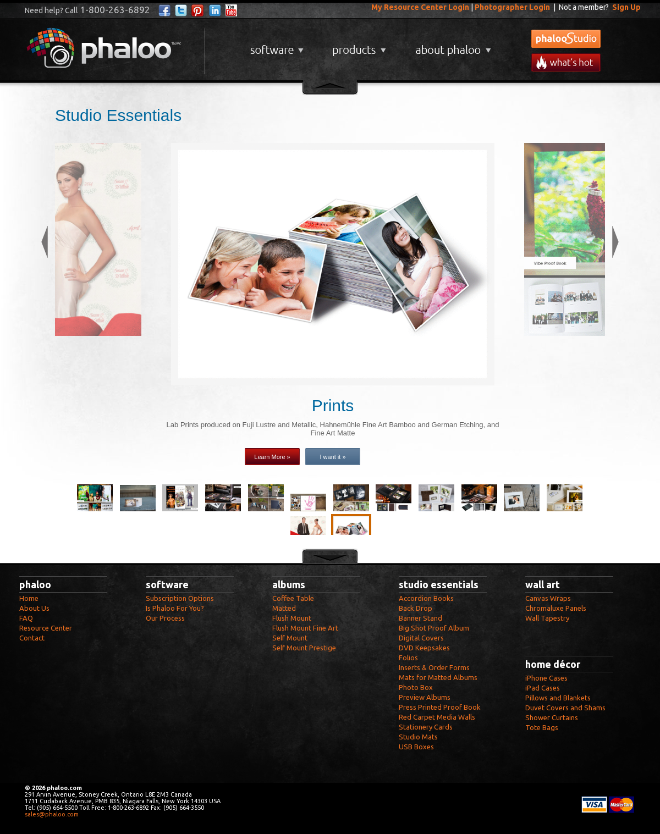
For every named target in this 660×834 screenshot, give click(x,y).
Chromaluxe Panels (555, 608)
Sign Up (626, 7)
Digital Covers (421, 638)
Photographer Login (512, 7)
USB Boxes (416, 746)
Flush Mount (291, 618)
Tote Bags (541, 727)
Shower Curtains (551, 717)
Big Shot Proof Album (434, 628)
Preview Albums (424, 697)
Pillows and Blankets (558, 698)
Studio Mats (418, 737)
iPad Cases (542, 688)
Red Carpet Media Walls (437, 717)
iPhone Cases (546, 678)
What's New (566, 62)
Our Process (165, 618)
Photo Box (416, 687)
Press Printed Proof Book (440, 707)
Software (276, 46)
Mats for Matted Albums (438, 677)
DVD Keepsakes (424, 647)
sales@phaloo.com (52, 814)
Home (28, 598)
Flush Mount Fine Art (305, 628)
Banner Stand (420, 618)
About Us (34, 608)
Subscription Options (180, 598)
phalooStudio (566, 39)
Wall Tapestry (547, 618)
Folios (408, 657)
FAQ (26, 618)
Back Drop (415, 608)
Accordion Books (426, 598)
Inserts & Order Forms (434, 667)
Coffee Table (293, 598)
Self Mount (289, 638)
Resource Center (45, 628)
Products (357, 46)
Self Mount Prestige (304, 647)
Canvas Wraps (548, 598)
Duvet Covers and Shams (565, 707)
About (451, 46)
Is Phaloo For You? (175, 608)
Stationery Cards (426, 727)
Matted (284, 608)
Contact (32, 638)
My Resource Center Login (420, 7)
